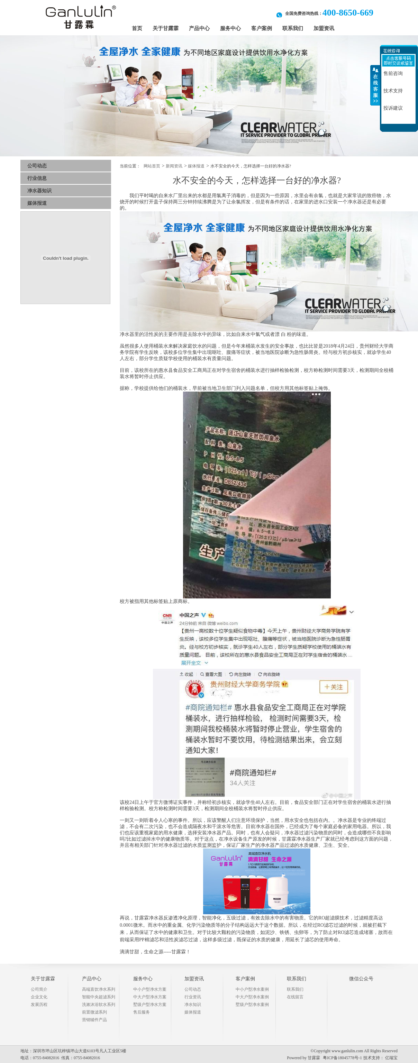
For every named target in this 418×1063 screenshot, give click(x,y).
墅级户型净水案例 (252, 1004)
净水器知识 (39, 190)
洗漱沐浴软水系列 (98, 1004)
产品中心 (199, 28)
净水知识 (192, 1004)
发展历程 (39, 1004)
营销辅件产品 (94, 1019)
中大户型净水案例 (252, 997)
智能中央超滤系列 (98, 997)
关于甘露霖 (166, 28)
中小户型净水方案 (149, 989)
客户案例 (261, 28)
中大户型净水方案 (149, 997)
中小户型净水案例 (252, 989)
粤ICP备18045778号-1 (342, 1057)
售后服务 (141, 1012)
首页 (137, 28)
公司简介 (39, 989)
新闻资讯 (174, 166)
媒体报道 (37, 203)
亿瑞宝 (391, 1057)
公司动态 (37, 165)
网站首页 (152, 166)
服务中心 (230, 28)
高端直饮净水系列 (98, 989)
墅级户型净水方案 (149, 1004)
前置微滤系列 (94, 1012)
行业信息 (37, 178)
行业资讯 (192, 997)
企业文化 (39, 997)
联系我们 (292, 28)
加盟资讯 (324, 28)
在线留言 (295, 997)
